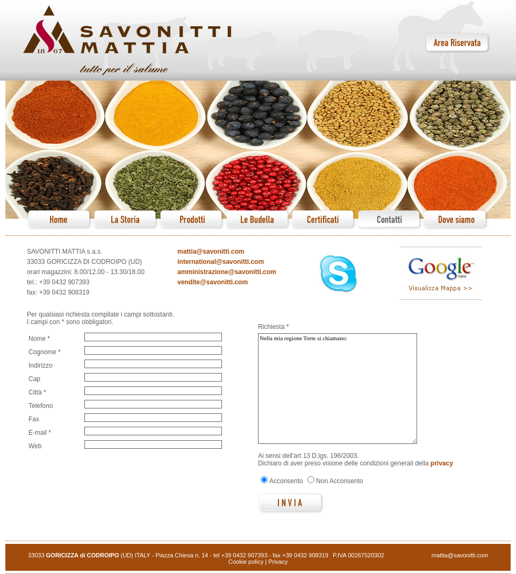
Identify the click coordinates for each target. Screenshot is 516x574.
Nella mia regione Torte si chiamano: (337, 388)
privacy (442, 463)
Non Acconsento (339, 481)
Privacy (278, 561)
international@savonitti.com (220, 262)
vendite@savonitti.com (212, 282)
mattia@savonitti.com (210, 251)
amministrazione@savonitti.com (226, 272)
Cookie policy (245, 561)
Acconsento (286, 481)
